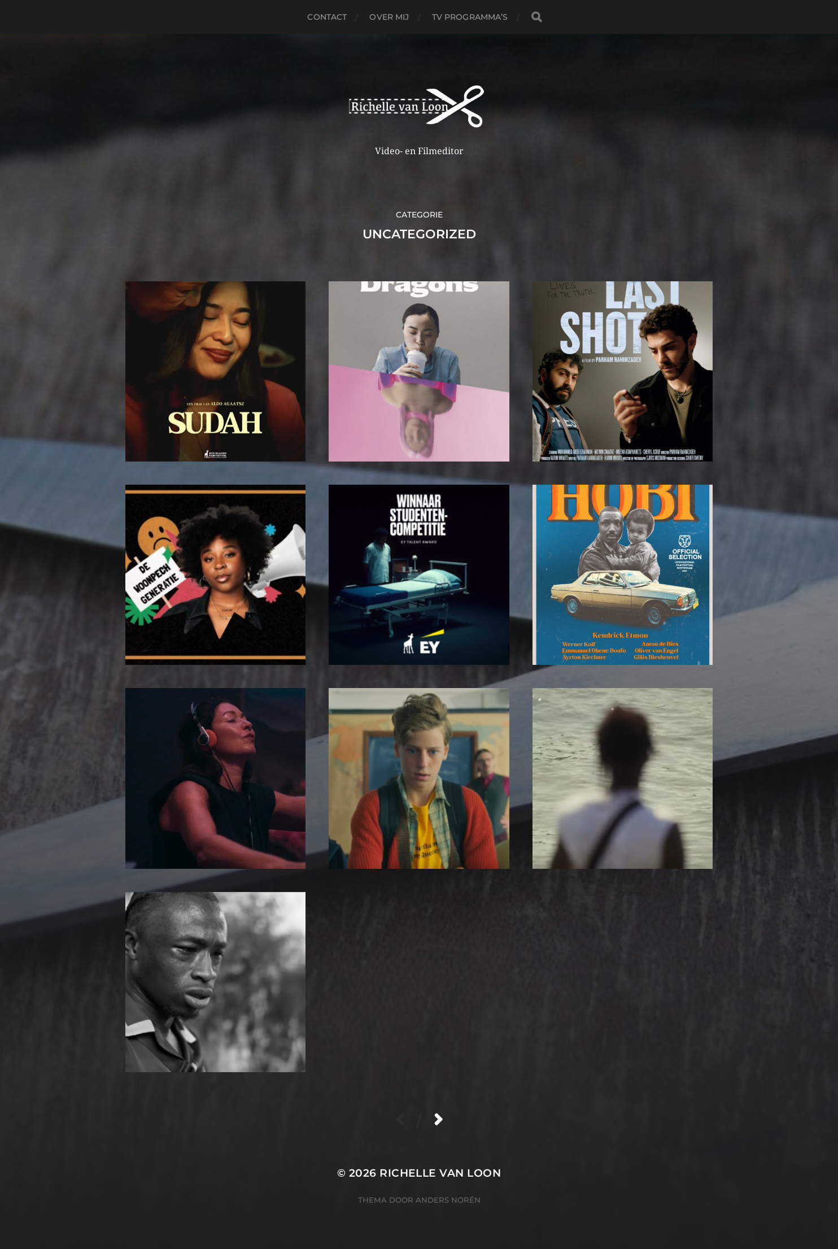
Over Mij (389, 17)
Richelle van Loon (440, 1173)
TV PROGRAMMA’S (470, 17)
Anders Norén (448, 1199)
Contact (327, 17)
